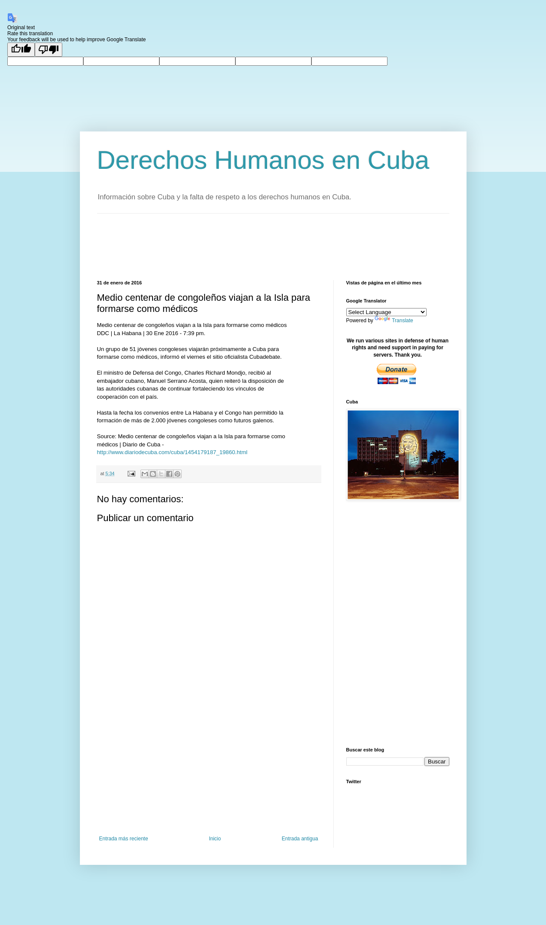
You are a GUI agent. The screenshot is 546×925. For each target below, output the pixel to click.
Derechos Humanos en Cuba (263, 160)
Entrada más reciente (123, 839)
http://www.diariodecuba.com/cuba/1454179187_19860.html (172, 452)
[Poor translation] (48, 50)
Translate (394, 320)
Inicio (215, 839)
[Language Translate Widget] (386, 312)
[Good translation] (21, 50)
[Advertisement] (253, 245)
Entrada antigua (300, 839)
